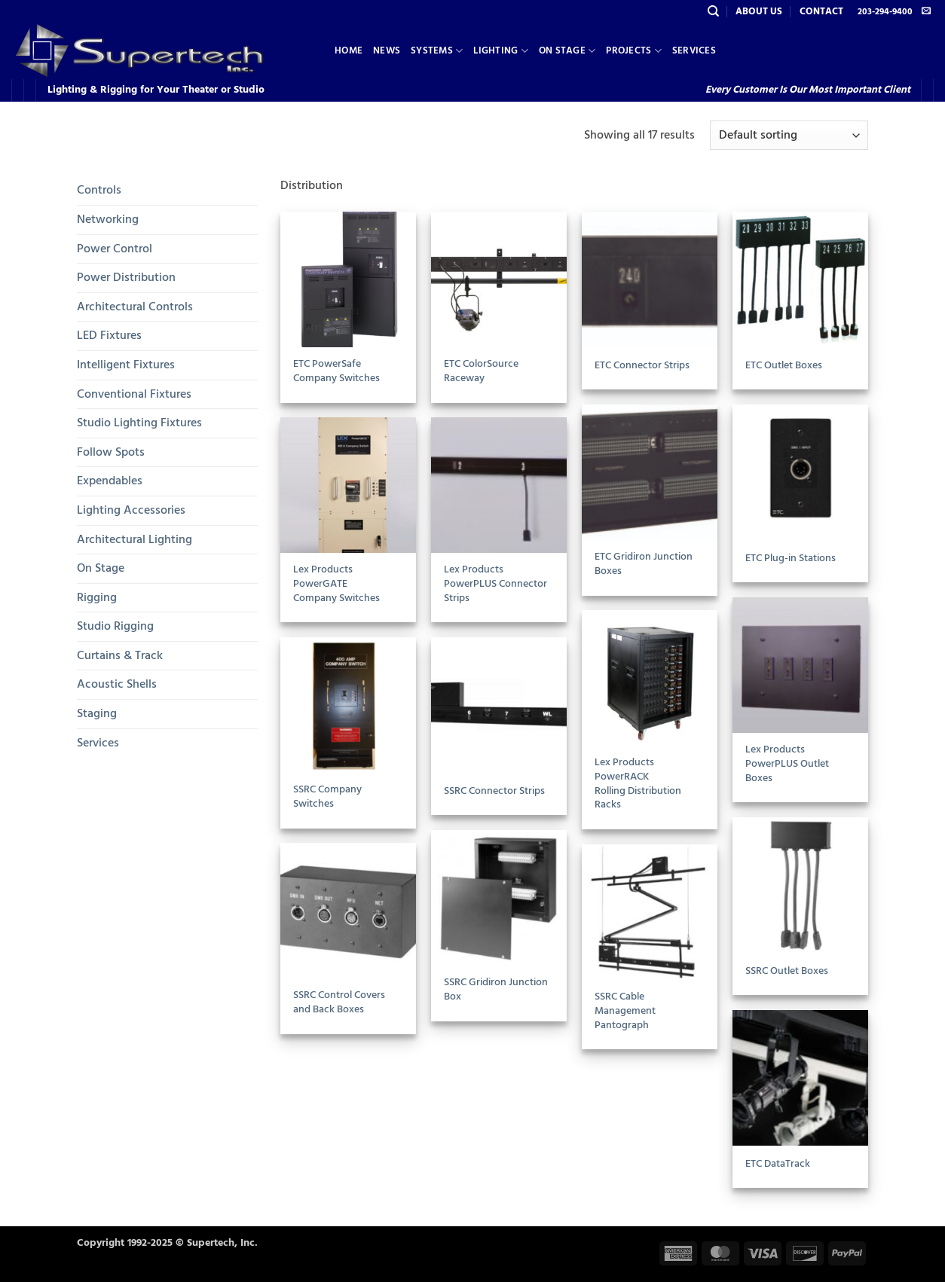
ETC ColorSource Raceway (481, 371)
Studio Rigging (115, 626)
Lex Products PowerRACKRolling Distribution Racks (638, 783)
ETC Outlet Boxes (783, 366)
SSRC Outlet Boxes (786, 971)
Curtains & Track (120, 655)
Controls (99, 190)
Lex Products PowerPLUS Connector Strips (495, 584)
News (386, 50)
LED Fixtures (109, 335)
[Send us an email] (926, 11)
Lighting (500, 50)
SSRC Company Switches (327, 796)
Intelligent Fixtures (126, 364)
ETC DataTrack (777, 1164)
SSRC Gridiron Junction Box (496, 989)
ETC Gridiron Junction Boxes (644, 564)
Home (348, 50)
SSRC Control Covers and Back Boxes (339, 1002)
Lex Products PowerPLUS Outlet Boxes (787, 764)
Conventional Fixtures (134, 394)
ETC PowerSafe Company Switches (336, 371)
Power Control (114, 248)
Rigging (97, 597)
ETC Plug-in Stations (790, 558)
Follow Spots (111, 452)
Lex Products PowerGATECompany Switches (336, 584)
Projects (634, 50)
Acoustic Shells (117, 684)
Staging (97, 713)
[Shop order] (789, 135)
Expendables (109, 480)
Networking (108, 219)
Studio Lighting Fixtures (139, 422)
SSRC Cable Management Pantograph (625, 1011)
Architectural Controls (135, 306)
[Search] (713, 11)
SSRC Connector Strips (494, 791)
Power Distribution (126, 277)
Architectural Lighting (134, 539)
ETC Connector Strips (642, 366)
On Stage (567, 50)
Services (694, 50)
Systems (437, 50)
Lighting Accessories (131, 510)
